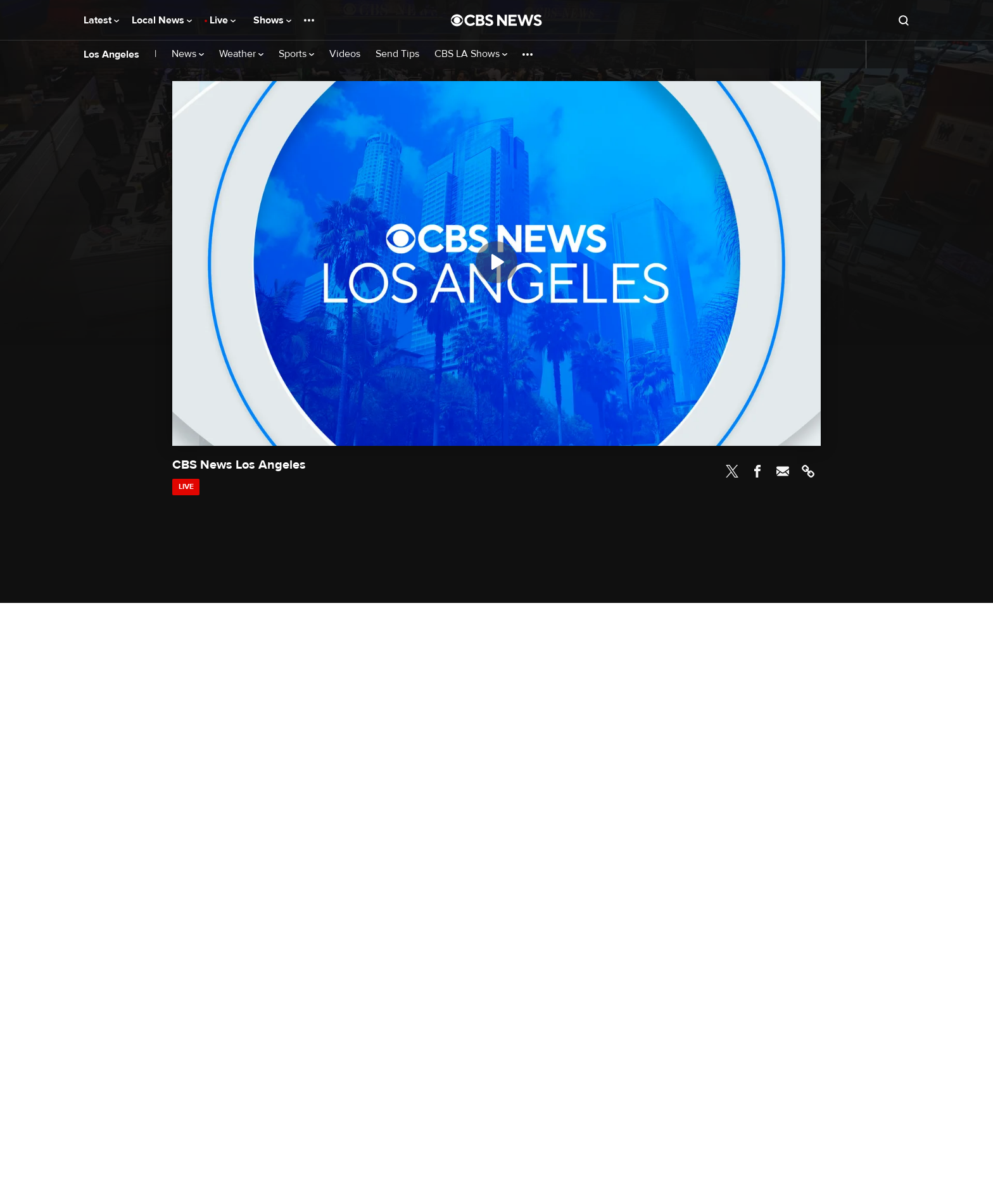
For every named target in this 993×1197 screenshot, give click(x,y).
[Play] (496, 262)
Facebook (757, 471)
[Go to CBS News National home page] (496, 20)
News (188, 54)
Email (782, 471)
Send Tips (397, 54)
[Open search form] (903, 20)
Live (223, 20)
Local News (162, 20)
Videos (344, 54)
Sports (296, 54)
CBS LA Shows (470, 54)
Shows (272, 20)
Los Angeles (111, 54)
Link (808, 471)
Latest (101, 20)
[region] (496, 263)
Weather (241, 54)
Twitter (732, 471)
